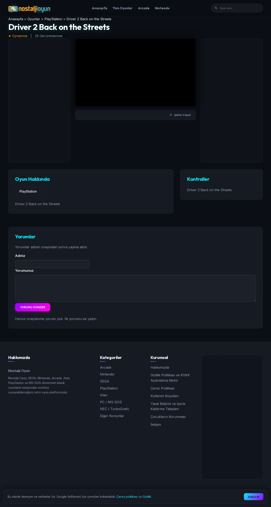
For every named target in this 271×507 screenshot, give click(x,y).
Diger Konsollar (112, 416)
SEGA (104, 381)
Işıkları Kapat (180, 114)
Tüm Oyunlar (122, 8)
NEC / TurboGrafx (114, 409)
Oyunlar (33, 19)
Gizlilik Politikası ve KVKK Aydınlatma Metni (170, 377)
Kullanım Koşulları (165, 396)
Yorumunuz (24, 270)
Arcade (144, 8)
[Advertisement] (39, 100)
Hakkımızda (160, 367)
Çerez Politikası (163, 388)
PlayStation (53, 19)
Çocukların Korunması (168, 417)
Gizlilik (147, 496)
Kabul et (253, 496)
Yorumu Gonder (32, 307)
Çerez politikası (127, 496)
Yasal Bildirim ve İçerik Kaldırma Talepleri (168, 406)
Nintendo (162, 8)
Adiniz (20, 256)
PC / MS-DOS (111, 402)
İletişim (156, 424)
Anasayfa (99, 8)
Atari (103, 395)
